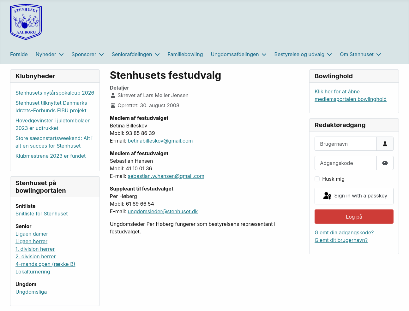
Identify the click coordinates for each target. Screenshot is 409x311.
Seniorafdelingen (132, 54)
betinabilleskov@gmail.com (160, 141)
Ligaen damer (31, 234)
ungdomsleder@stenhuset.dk (163, 211)
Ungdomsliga (31, 292)
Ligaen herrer (31, 241)
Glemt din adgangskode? (344, 232)
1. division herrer (35, 249)
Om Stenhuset (357, 54)
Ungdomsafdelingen (235, 54)
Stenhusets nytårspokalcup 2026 (54, 93)
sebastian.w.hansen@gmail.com (166, 176)
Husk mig (333, 179)
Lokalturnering (32, 271)
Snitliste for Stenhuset (41, 213)
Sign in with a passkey (354, 196)
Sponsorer (84, 54)
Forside (19, 54)
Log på (354, 217)
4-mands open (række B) (45, 264)
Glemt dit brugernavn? (341, 240)
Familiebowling (185, 54)
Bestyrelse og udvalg (299, 54)
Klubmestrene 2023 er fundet (50, 156)
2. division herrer (35, 256)
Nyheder (46, 54)
